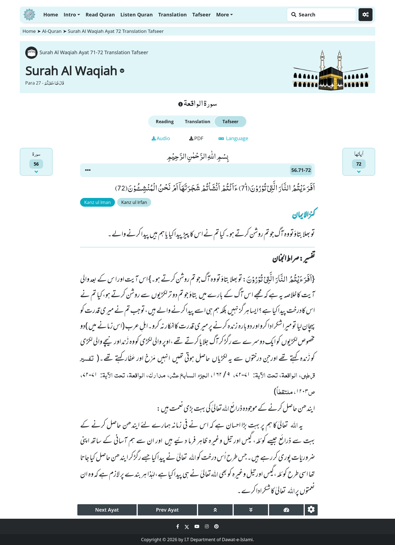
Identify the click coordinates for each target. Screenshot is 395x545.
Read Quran (100, 14)
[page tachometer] (286, 510)
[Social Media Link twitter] (187, 526)
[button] (87, 170)
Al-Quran (51, 31)
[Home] (29, 14)
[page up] (215, 510)
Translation (172, 14)
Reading (165, 122)
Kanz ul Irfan (134, 202)
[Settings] (366, 14)
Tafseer (201, 14)
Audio (161, 138)
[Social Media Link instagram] (207, 526)
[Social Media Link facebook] (178, 526)
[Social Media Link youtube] (197, 526)
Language (233, 138)
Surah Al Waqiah (74, 70)
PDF (196, 138)
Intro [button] (70, 14)
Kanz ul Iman (97, 202)
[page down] (251, 510)
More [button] (222, 14)
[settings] (311, 510)
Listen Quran (136, 14)
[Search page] (320, 14)
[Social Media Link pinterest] (216, 526)
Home (50, 14)
